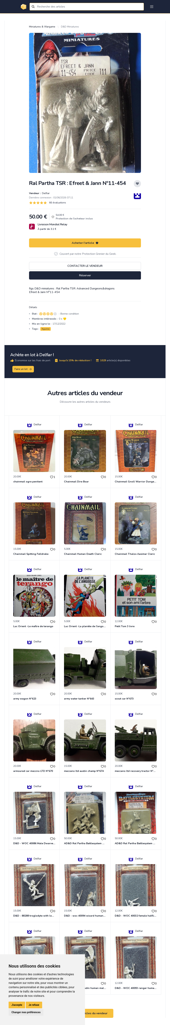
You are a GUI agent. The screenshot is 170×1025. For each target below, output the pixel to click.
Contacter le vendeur (85, 266)
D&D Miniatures (70, 26)
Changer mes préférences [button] (26, 1012)
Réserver (85, 275)
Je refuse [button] (34, 1004)
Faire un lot (23, 369)
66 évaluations (57, 202)
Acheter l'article (85, 243)
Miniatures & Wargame (42, 26)
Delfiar (45, 193)
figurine (45, 328)
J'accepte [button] (16, 1004)
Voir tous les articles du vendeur (85, 1013)
